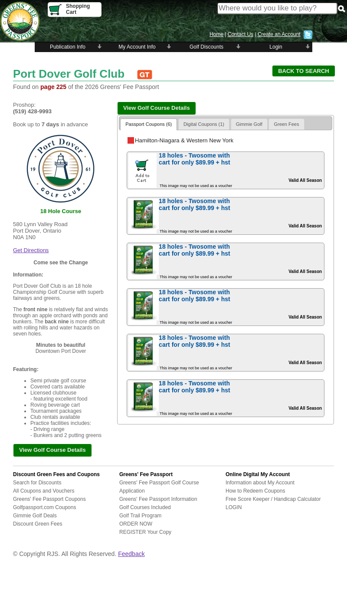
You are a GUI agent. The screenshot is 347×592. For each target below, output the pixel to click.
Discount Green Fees (37, 524)
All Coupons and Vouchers (43, 491)
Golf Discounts (206, 47)
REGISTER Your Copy (145, 532)
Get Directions (31, 250)
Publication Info (67, 47)
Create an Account (279, 34)
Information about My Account (260, 483)
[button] (303, 71)
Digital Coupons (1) (203, 124)
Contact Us (240, 34)
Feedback (131, 553)
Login (275, 47)
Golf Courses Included (145, 507)
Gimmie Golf (249, 124)
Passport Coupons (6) (148, 124)
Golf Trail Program (140, 516)
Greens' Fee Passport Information (158, 499)
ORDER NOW (135, 524)
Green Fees (286, 124)
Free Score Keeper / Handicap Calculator (273, 499)
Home (216, 34)
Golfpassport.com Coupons (44, 507)
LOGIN (234, 507)
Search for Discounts (37, 483)
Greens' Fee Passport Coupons (49, 499)
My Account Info (136, 47)
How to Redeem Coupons (255, 491)
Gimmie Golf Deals (35, 516)
